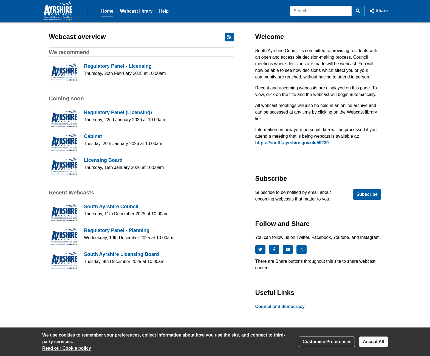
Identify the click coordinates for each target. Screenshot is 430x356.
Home (107, 11)
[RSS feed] (229, 37)
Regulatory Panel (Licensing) (118, 112)
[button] (378, 11)
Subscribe (367, 194)
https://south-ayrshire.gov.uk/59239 (292, 142)
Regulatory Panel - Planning (116, 230)
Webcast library (136, 11)
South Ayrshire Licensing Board (121, 254)
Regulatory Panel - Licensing (118, 66)
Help (164, 11)
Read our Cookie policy (66, 348)
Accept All (373, 341)
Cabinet (93, 136)
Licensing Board (103, 160)
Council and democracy (280, 306)
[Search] (321, 11)
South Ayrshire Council (111, 206)
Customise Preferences (326, 341)
